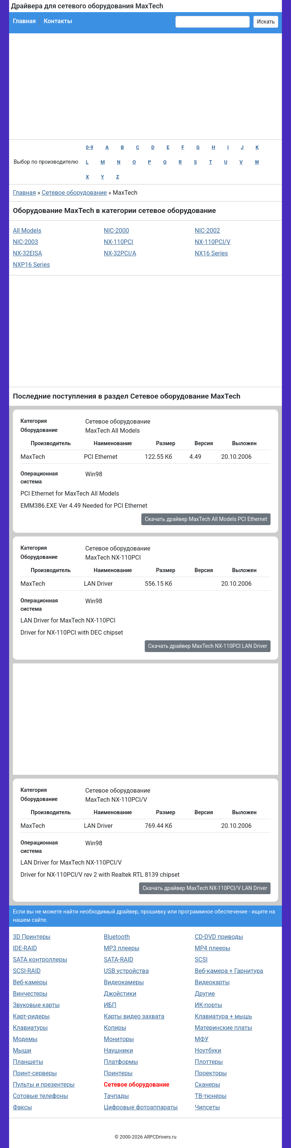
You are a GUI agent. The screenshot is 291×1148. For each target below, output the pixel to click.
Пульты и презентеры (44, 1084)
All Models (27, 230)
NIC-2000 (116, 230)
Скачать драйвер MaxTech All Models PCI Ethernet (206, 519)
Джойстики (120, 993)
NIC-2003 (25, 242)
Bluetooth (117, 936)
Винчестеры (30, 993)
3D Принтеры (31, 936)
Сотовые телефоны (40, 1096)
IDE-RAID (25, 948)
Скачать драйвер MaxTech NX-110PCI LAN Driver (207, 646)
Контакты (58, 21)
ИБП (110, 1005)
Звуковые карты (36, 1005)
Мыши (22, 1050)
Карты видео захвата (134, 1016)
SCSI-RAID (27, 970)
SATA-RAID (118, 959)
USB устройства (126, 970)
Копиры (115, 1027)
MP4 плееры (212, 948)
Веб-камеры (30, 982)
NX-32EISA (27, 253)
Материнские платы (223, 1027)
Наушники (118, 1050)
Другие (205, 993)
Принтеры (118, 1073)
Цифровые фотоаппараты (141, 1107)
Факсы (22, 1107)
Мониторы (119, 1039)
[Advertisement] (145, 86)
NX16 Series (211, 253)
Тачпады (116, 1096)
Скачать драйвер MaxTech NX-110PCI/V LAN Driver (204, 888)
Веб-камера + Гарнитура (229, 970)
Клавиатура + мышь (223, 1016)
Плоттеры (209, 1061)
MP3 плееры (121, 948)
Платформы (121, 1061)
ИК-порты (208, 1005)
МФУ (201, 1039)
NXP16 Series (31, 264)
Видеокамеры (124, 982)
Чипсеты (207, 1107)
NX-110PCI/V (212, 242)
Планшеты (28, 1061)
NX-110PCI (118, 242)
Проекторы (211, 1073)
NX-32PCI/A (120, 253)
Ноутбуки (208, 1050)
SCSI (201, 959)
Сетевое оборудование (74, 192)
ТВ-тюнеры (211, 1096)
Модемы (25, 1039)
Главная (24, 21)
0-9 (89, 147)
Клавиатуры (30, 1027)
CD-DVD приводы (219, 936)
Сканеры (207, 1084)
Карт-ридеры (31, 1016)
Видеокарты (212, 982)
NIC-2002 (207, 230)
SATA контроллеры (40, 959)
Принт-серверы (35, 1073)
